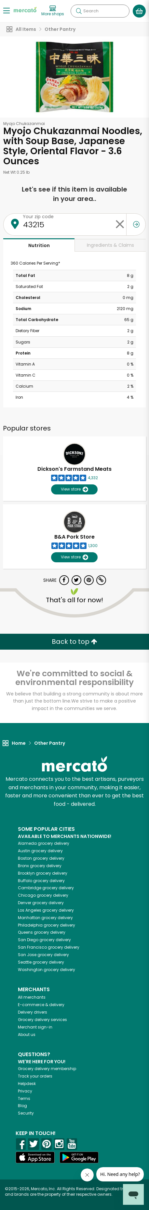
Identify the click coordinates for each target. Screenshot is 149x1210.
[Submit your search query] (78, 11)
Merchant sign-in (35, 1027)
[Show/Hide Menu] (6, 10)
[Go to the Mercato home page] (25, 9)
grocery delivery (43, 843)
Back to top (74, 641)
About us (26, 1034)
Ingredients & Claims (110, 245)
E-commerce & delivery (41, 1004)
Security (26, 1113)
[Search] (100, 11)
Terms (24, 1098)
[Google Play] (79, 1157)
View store (74, 489)
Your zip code (38, 216)
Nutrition (39, 245)
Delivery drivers (32, 1012)
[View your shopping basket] (139, 11)
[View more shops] (52, 11)
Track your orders (35, 1076)
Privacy (25, 1091)
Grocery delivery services (42, 1019)
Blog (22, 1105)
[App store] (35, 1157)
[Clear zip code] (119, 224)
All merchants (32, 997)
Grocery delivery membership (47, 1068)
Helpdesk (27, 1083)
